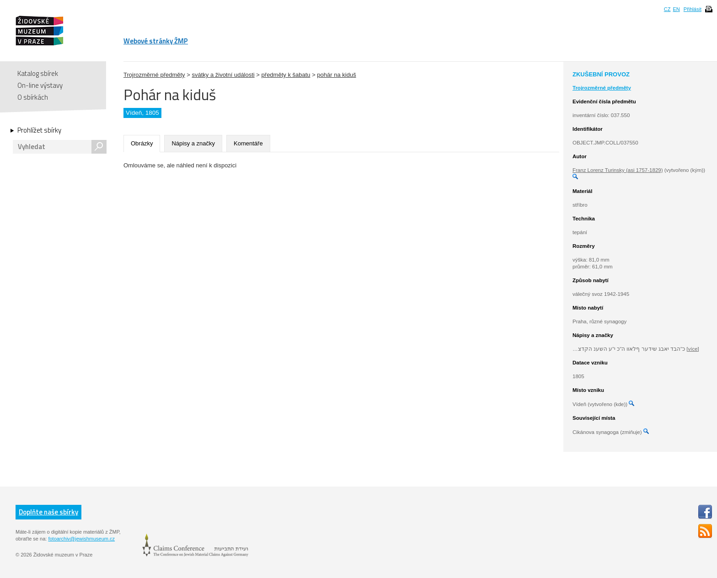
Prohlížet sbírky (39, 130)
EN (676, 9)
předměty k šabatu (286, 74)
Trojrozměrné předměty (154, 74)
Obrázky (142, 143)
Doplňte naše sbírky (48, 512)
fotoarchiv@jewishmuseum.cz (81, 538)
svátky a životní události (223, 74)
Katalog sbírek (37, 73)
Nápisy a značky (193, 143)
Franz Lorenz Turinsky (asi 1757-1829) (618, 170)
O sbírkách (32, 97)
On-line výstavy (40, 85)
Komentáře (248, 143)
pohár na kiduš (336, 74)
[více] (692, 349)
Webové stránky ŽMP (155, 41)
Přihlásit (692, 9)
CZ (667, 9)
